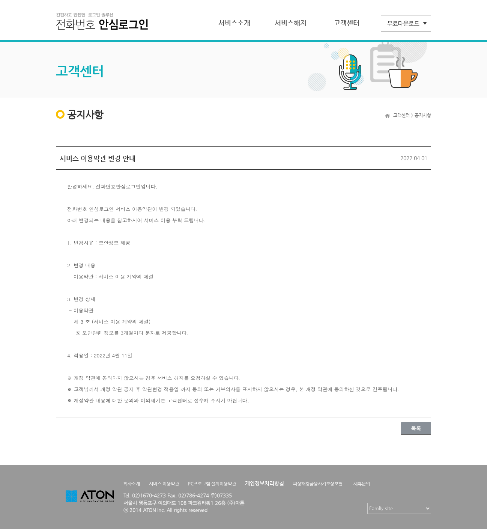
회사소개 (131, 483)
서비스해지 (291, 23)
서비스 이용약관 (164, 483)
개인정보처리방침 (264, 483)
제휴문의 (361, 483)
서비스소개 (234, 23)
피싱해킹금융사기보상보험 (318, 483)
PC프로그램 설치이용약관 (212, 483)
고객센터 (346, 23)
